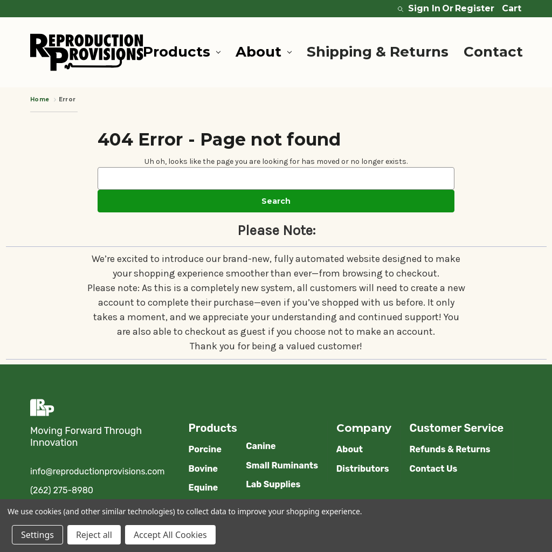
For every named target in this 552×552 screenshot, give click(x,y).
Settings (37, 535)
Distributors (362, 469)
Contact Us (434, 469)
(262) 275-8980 (61, 490)
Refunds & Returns (450, 449)
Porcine (204, 449)
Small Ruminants (282, 465)
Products (181, 51)
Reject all (94, 535)
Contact (493, 51)
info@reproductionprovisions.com (97, 471)
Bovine (203, 469)
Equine (203, 487)
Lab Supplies (273, 484)
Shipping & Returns (377, 51)
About (264, 51)
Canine (260, 446)
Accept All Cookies (170, 535)
